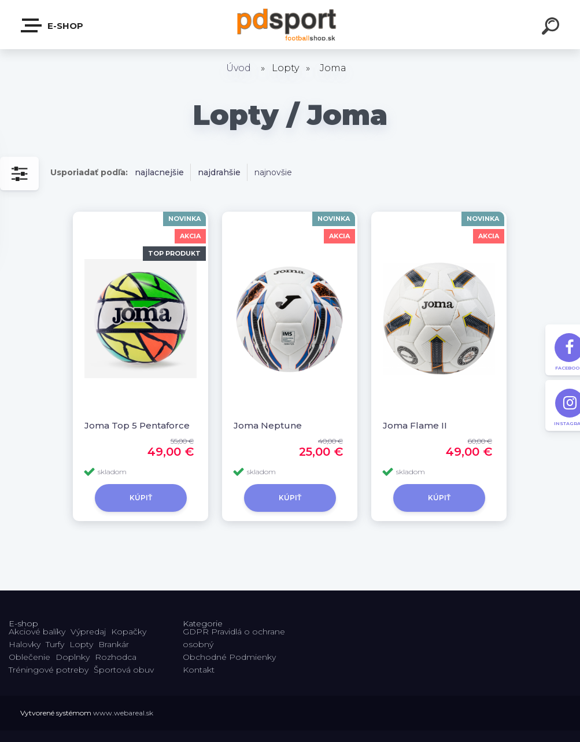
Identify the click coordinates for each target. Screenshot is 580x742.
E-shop (52, 25)
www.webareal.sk (123, 712)
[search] (552, 27)
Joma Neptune (268, 425)
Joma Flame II (415, 425)
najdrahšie (219, 172)
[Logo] (290, 24)
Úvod (238, 67)
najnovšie (273, 172)
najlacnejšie (159, 172)
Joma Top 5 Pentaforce (137, 425)
